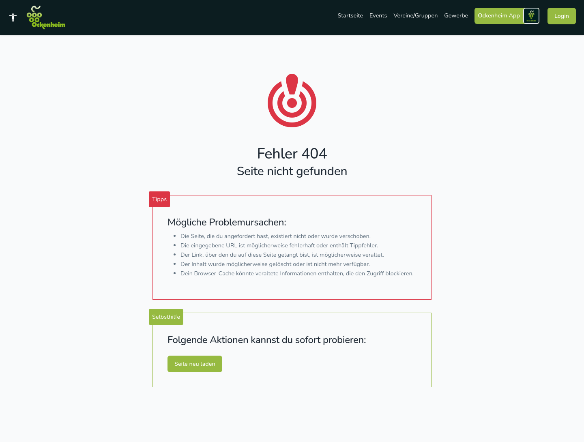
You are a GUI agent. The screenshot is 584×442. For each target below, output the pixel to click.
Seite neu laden (194, 364)
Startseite (350, 15)
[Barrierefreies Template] (13, 17)
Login (561, 16)
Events (378, 15)
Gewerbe (456, 15)
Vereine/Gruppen (415, 15)
